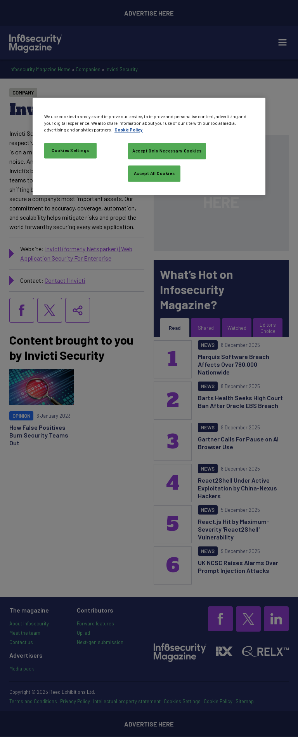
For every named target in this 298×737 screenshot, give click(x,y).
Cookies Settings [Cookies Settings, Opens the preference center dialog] (70, 150)
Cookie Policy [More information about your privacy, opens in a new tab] (128, 130)
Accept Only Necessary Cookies (167, 151)
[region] (149, 146)
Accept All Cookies (154, 173)
